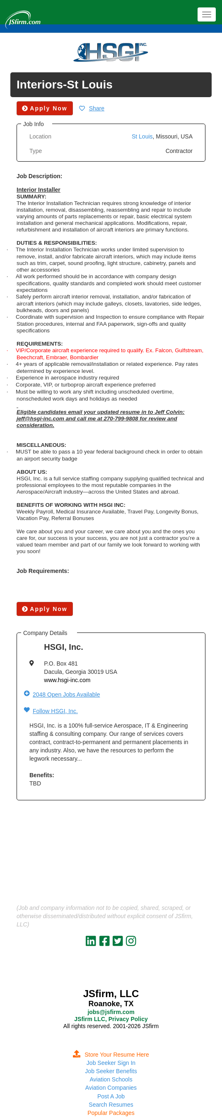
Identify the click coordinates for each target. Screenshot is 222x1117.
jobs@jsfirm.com (110, 1012)
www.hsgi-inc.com (67, 680)
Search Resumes (111, 1104)
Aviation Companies (111, 1087)
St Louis (142, 136)
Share (96, 108)
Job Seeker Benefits (111, 1071)
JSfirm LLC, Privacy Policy (110, 1019)
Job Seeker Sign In (111, 1063)
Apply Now (45, 609)
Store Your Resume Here (111, 1054)
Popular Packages (111, 1113)
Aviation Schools (110, 1079)
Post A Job (111, 1096)
